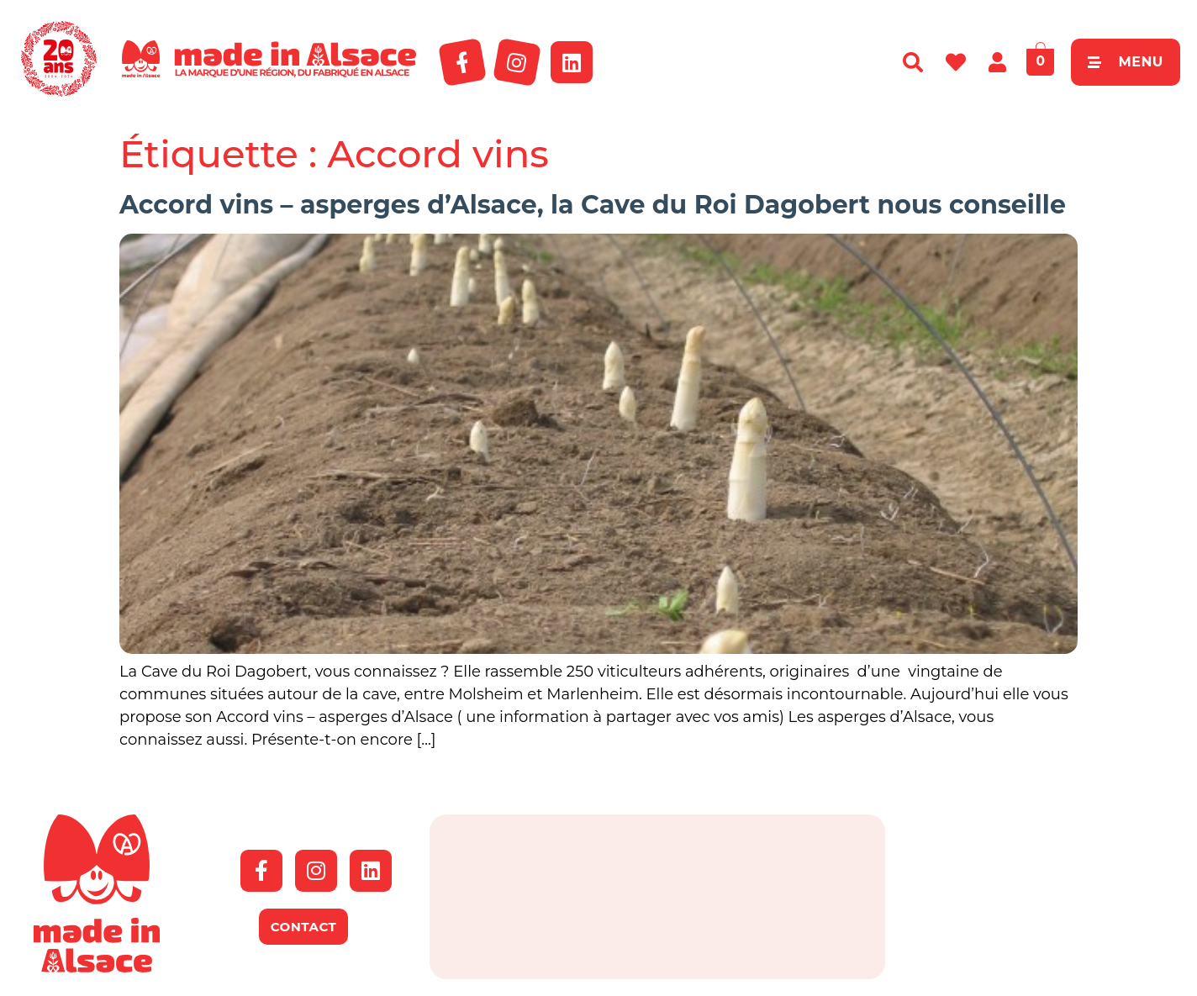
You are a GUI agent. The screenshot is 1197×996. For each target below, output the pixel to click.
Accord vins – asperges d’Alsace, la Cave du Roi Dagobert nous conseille (592, 204)
